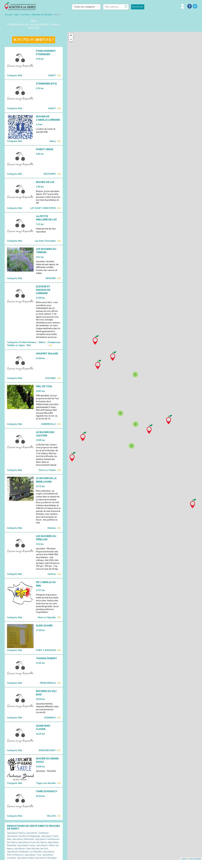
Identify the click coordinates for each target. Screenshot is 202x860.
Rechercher (137, 6)
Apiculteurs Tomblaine (37, 832)
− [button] (71, 39)
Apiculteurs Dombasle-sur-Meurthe (24, 851)
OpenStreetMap (195, 859)
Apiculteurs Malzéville (23, 839)
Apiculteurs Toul (33, 854)
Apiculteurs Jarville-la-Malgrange (23, 836)
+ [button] (71, 35)
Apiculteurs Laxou (26, 845)
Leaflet (183, 859)
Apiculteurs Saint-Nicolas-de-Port (31, 848)
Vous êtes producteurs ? (34, 40)
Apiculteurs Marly (25, 857)
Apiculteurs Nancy (16, 832)
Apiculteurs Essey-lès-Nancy (32, 842)
